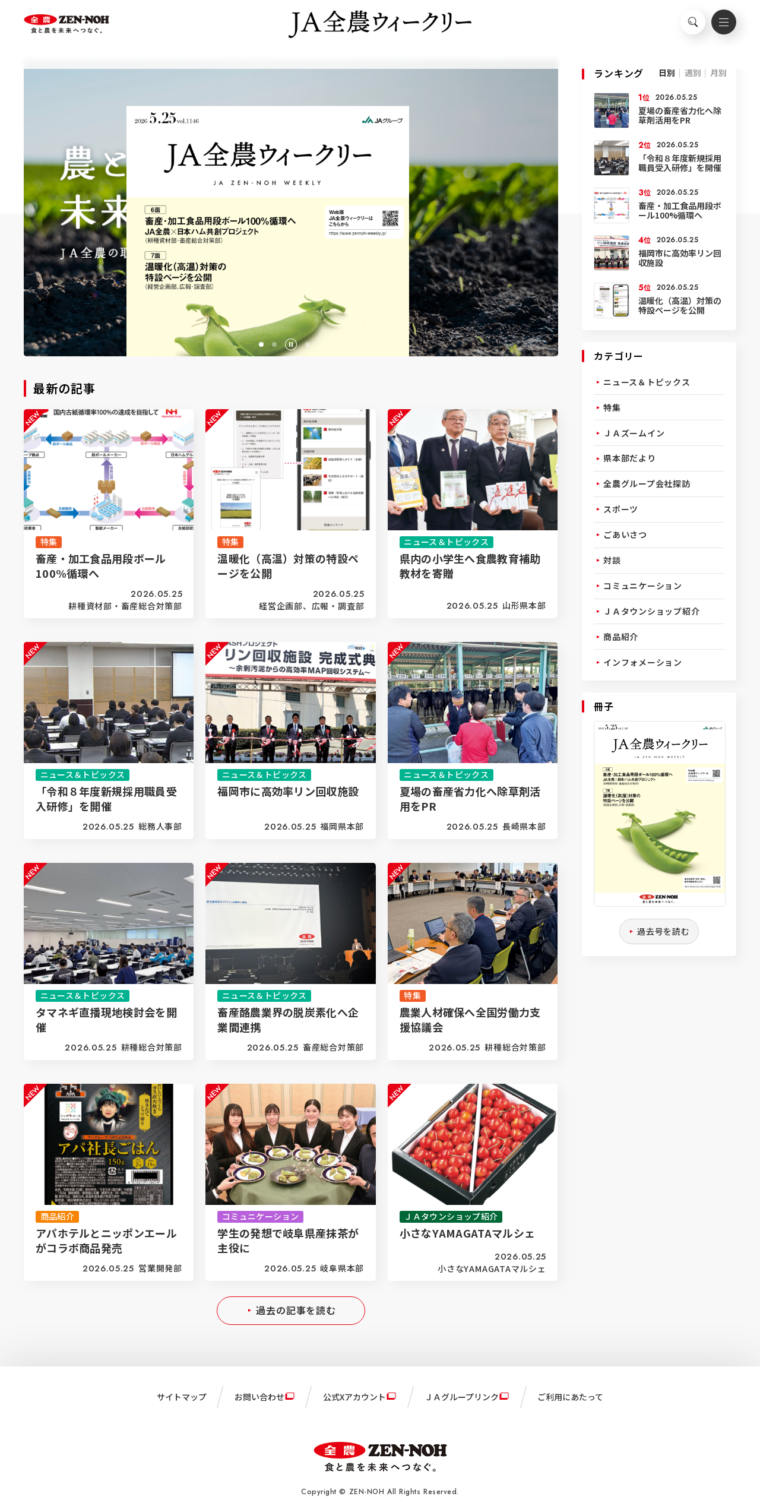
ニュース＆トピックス (647, 382)
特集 (612, 407)
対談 (612, 560)
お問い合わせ (259, 1397)
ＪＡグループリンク (462, 1397)
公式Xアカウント (354, 1397)
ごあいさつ (625, 534)
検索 (686, 27)
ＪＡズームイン (633, 433)
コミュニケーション (642, 585)
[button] (261, 344)
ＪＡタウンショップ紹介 (651, 611)
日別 (666, 72)
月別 (718, 72)
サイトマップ (182, 1397)
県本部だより (629, 458)
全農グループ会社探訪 (647, 483)
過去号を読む (663, 931)
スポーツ (620, 509)
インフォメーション (642, 662)
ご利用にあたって (570, 1397)
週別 (693, 72)
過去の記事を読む (296, 1310)
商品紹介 (620, 637)
